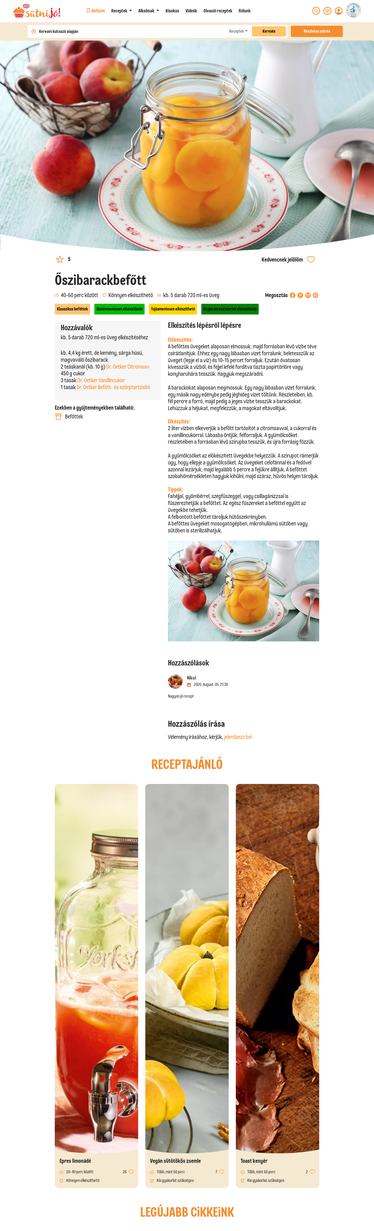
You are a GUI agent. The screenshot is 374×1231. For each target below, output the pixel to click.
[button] (121, 10)
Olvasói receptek (217, 11)
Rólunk (245, 11)
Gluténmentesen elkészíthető (119, 309)
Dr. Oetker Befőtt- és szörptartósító (113, 387)
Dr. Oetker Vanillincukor (101, 380)
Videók (191, 11)
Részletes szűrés (317, 31)
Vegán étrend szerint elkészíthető (230, 309)
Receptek (236, 31)
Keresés (269, 31)
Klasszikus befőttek (72, 309)
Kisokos (172, 11)
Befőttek (69, 416)
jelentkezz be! (238, 736)
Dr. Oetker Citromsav (127, 366)
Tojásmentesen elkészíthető (173, 309)
